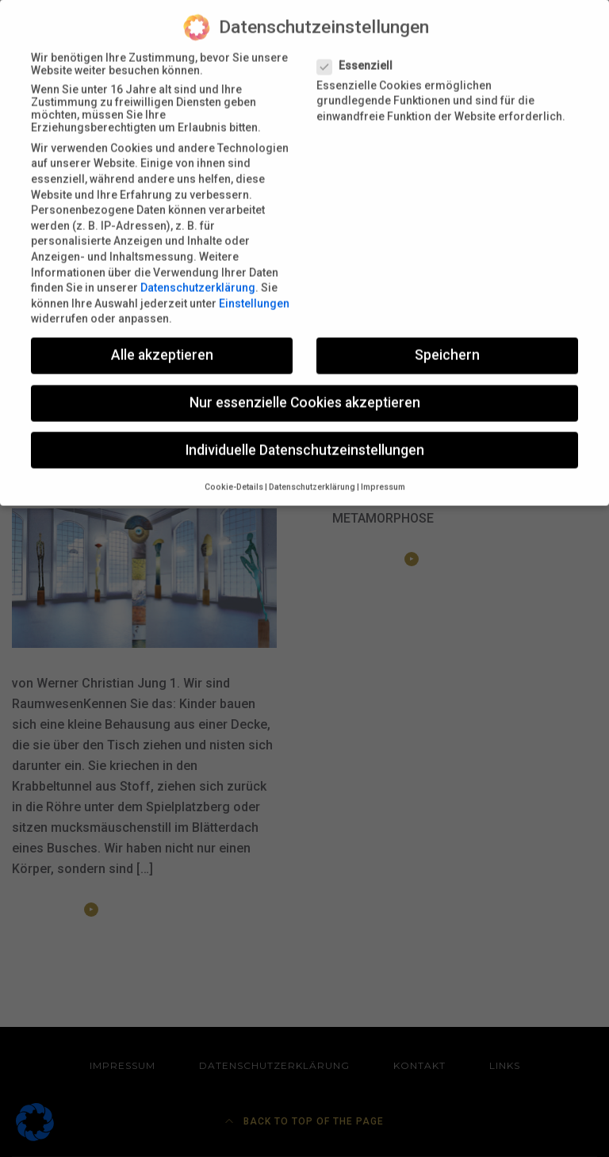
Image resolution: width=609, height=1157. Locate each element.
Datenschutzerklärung (197, 277)
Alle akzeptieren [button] (162, 345)
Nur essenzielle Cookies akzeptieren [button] (305, 393)
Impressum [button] (383, 477)
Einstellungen (254, 293)
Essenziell (359, 55)
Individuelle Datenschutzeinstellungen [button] (305, 440)
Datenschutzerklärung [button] (312, 477)
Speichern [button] (447, 345)
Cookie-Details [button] (234, 477)
